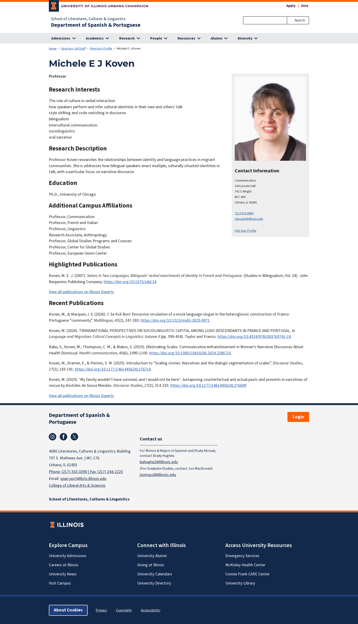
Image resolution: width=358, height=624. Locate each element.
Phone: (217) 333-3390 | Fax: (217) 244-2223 (86, 472)
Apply (290, 5)
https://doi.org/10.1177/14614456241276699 (208, 385)
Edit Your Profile (245, 230)
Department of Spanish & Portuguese (95, 25)
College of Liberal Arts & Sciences (77, 485)
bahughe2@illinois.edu (159, 462)
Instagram (52, 437)
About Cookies (68, 610)
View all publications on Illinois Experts (81, 292)
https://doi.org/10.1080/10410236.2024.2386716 (190, 353)
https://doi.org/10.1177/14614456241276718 (113, 369)
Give (304, 5)
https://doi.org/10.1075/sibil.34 (130, 282)
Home (53, 48)
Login (298, 417)
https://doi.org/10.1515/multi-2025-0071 (175, 320)
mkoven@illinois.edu (249, 218)
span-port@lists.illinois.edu (83, 479)
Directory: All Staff (73, 48)
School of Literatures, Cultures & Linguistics (88, 19)
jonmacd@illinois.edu (158, 474)
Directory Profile (101, 48)
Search (300, 20)
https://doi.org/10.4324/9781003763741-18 (254, 337)
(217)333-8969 (244, 213)
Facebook (63, 437)
